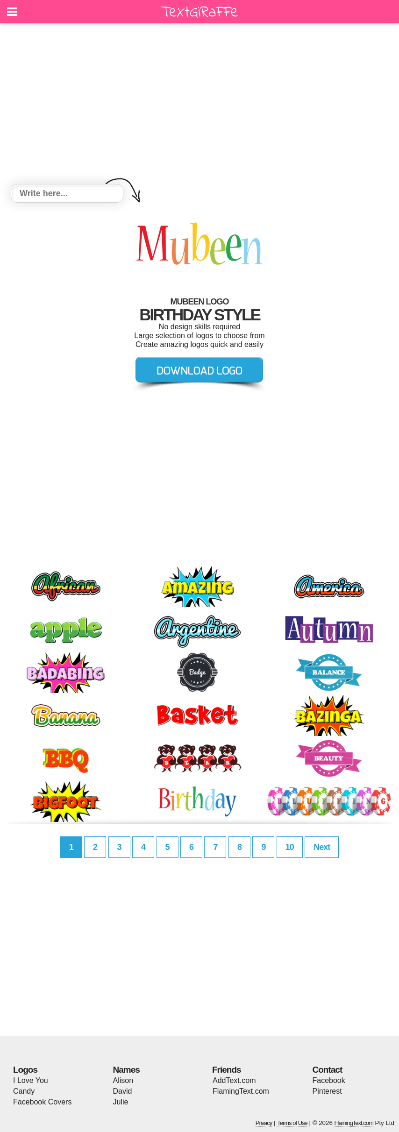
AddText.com (234, 1080)
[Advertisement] (199, 105)
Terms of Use (292, 1122)
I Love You (30, 1080)
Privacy (264, 1122)
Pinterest (327, 1091)
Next (322, 847)
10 (289, 847)
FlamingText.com (241, 1091)
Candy (24, 1091)
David (122, 1091)
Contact (327, 1070)
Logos (25, 1070)
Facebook (329, 1080)
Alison (123, 1080)
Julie (120, 1102)
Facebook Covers (42, 1102)
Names (126, 1070)
